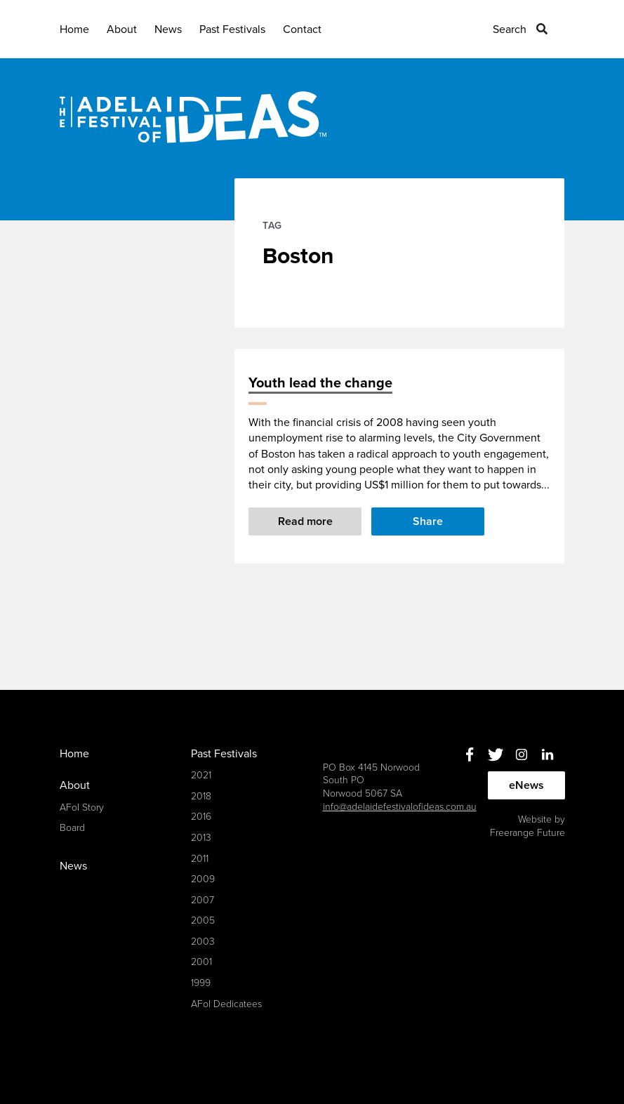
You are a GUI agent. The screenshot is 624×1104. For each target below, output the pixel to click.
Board (72, 828)
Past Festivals (232, 29)
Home (74, 29)
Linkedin (548, 755)
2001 (201, 962)
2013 (201, 838)
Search (509, 29)
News (168, 29)
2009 (203, 879)
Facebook (470, 755)
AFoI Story (82, 807)
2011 (199, 859)
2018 (201, 796)
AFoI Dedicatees (226, 1004)
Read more (305, 521)
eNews (526, 785)
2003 (203, 941)
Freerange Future (527, 833)
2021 (201, 775)
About (122, 29)
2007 (202, 900)
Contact (302, 29)
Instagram (522, 755)
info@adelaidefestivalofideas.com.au (400, 807)
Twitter (496, 755)
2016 (201, 817)
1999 (201, 983)
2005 (203, 920)
